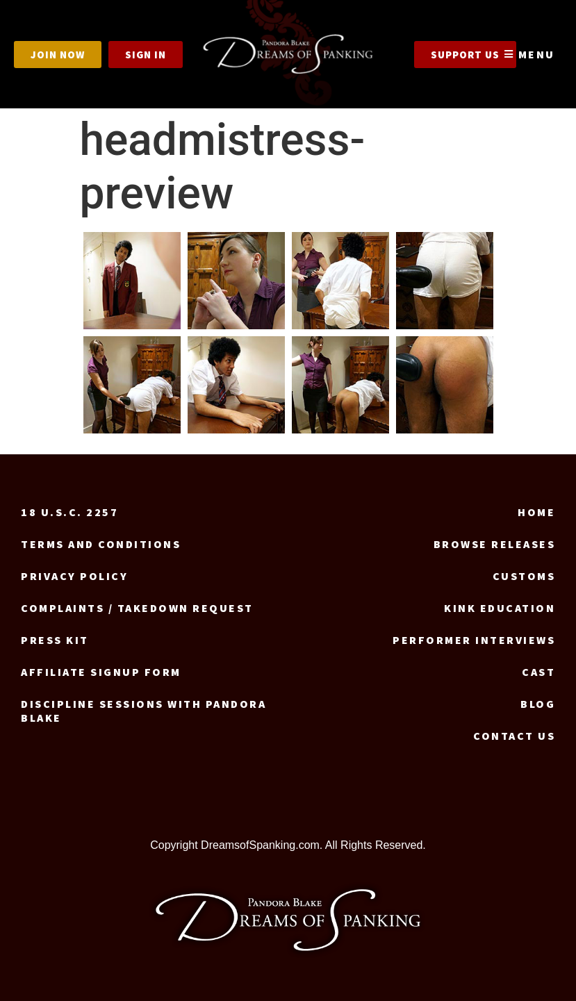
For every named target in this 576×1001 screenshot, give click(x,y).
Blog (537, 704)
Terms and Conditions (101, 544)
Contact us (514, 736)
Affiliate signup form (101, 672)
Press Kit (55, 640)
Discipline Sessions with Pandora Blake (143, 711)
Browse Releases (495, 544)
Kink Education (499, 608)
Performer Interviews (474, 640)
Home (536, 512)
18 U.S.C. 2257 (69, 512)
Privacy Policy (74, 576)
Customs (524, 576)
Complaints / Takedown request (137, 608)
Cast (538, 672)
